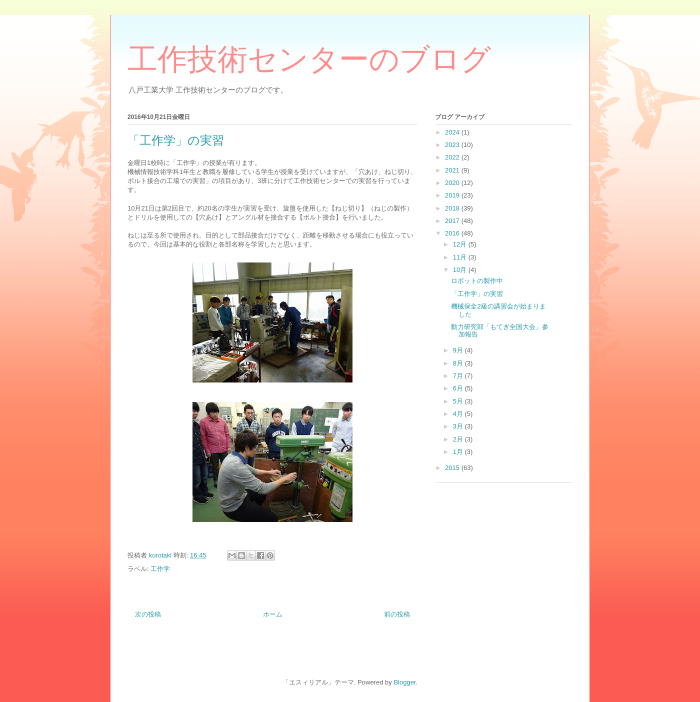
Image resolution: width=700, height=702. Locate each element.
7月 (459, 376)
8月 (459, 363)
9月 (459, 350)
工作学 (160, 568)
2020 (453, 182)
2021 (453, 170)
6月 (459, 388)
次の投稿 (148, 614)
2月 (459, 439)
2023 (453, 144)
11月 (460, 257)
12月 (460, 244)
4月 (459, 414)
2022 (453, 157)
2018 (453, 208)
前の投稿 (397, 614)
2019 (453, 195)
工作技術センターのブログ (309, 59)
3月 (459, 426)
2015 (453, 468)
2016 (453, 233)
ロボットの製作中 (477, 280)
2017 (453, 220)
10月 (460, 270)
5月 (459, 401)
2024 (453, 132)
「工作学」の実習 (477, 294)
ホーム (272, 614)
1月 (459, 452)
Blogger (405, 682)
